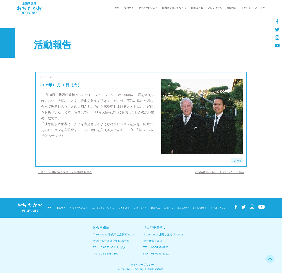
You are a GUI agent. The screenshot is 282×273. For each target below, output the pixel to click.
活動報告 (231, 7)
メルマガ (260, 7)
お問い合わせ (199, 208)
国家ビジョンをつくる (174, 7)
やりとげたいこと (148, 7)
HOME (117, 7)
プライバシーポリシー (141, 264)
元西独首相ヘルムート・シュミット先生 (219, 172)
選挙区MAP (183, 208)
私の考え (129, 7)
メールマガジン (218, 208)
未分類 (237, 160)
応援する (246, 7)
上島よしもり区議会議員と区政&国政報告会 (65, 172)
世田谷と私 (197, 7)
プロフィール (215, 7)
